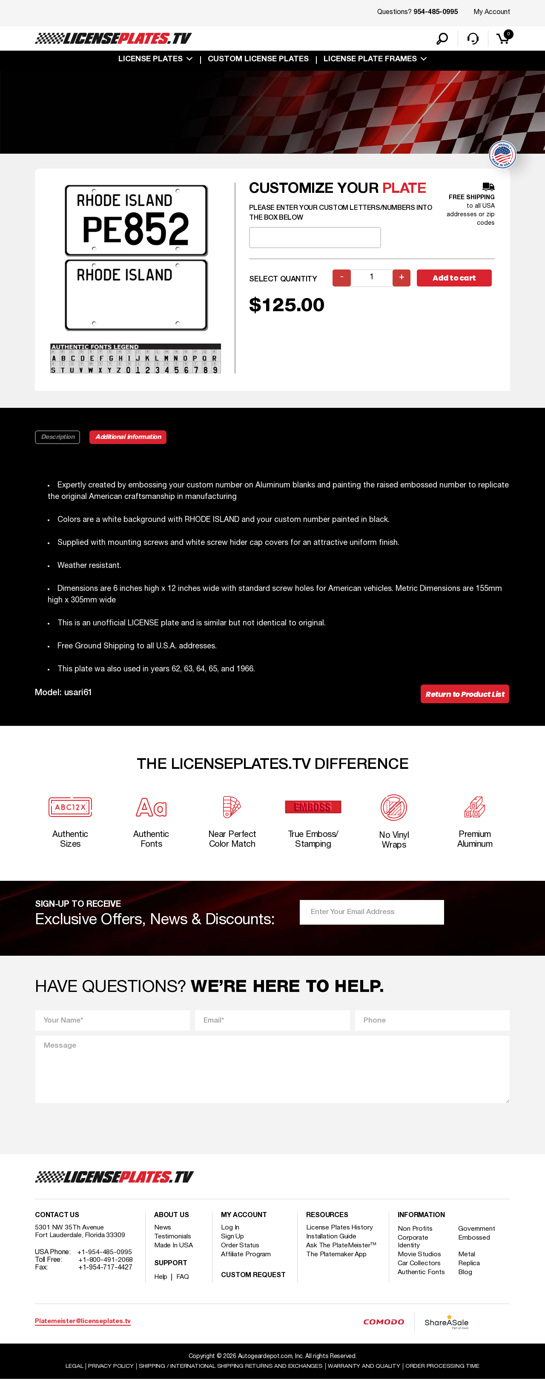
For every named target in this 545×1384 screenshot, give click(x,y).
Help (161, 1281)
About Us (171, 1220)
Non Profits (415, 1233)
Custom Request (253, 1280)
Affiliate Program (246, 1259)
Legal (73, 1370)
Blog (466, 1277)
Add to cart (455, 279)
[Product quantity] (371, 279)
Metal (467, 1259)
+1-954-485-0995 (104, 1257)
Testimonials (173, 1241)
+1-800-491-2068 (105, 1264)
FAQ (183, 1281)
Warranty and (365, 1370)
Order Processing (443, 1370)
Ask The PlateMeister (341, 1250)
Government (477, 1233)
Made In (173, 1250)
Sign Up (232, 1241)
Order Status (240, 1250)
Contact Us (57, 1220)
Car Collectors (419, 1268)
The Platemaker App (336, 1259)
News (163, 1232)
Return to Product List (464, 695)
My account (244, 1220)
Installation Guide (331, 1241)
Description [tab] (58, 438)
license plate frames (370, 60)
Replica (470, 1268)
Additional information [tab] (129, 438)
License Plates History (340, 1232)
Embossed (475, 1242)
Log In (230, 1232)
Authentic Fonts (421, 1277)
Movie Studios (419, 1259)
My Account (491, 12)
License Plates (150, 60)
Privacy (109, 1370)
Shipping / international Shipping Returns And (231, 1370)
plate (404, 190)
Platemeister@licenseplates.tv (83, 1326)
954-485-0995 (435, 12)
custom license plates (258, 60)
